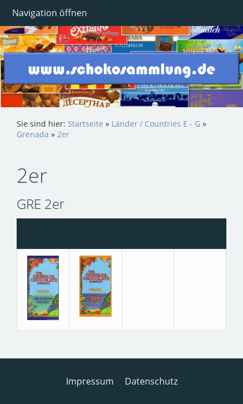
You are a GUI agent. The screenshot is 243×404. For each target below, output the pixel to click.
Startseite (85, 123)
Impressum (90, 381)
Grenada (33, 134)
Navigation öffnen (49, 13)
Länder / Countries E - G (156, 123)
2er (63, 134)
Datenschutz (151, 381)
